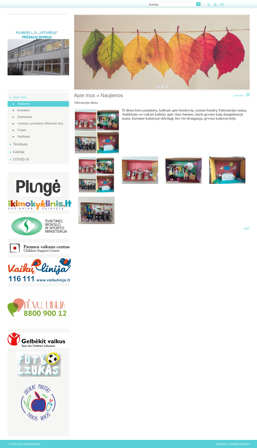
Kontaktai (24, 110)
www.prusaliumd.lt (29, 444)
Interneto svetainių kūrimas (232, 444)
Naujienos (24, 103)
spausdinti (241, 95)
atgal (246, 228)
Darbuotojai (25, 117)
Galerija (18, 152)
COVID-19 (21, 159)
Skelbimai (24, 136)
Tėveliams (20, 144)
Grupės (22, 130)
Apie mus (20, 97)
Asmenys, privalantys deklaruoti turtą (40, 123)
